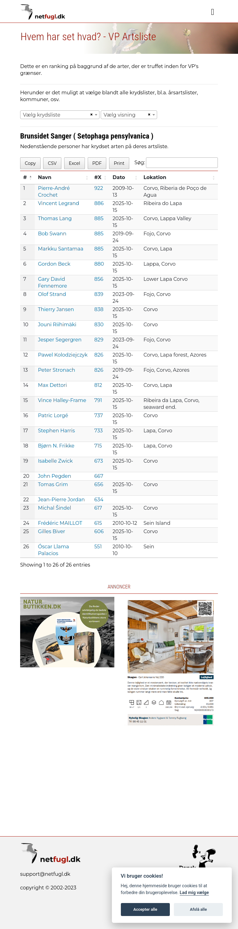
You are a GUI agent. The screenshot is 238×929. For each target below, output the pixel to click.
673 (98, 461)
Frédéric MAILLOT (60, 523)
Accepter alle (145, 909)
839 (98, 294)
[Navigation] (212, 12)
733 (98, 431)
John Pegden (54, 476)
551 (98, 547)
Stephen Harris (56, 431)
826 (98, 355)
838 (98, 309)
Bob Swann (52, 234)
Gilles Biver (51, 531)
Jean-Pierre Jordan (61, 500)
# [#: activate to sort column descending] (25, 177)
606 (99, 531)
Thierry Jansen (56, 309)
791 (98, 400)
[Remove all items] (90, 115)
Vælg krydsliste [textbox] (41, 115)
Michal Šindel (54, 508)
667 (98, 476)
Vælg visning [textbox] (119, 115)
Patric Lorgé (53, 415)
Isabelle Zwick (55, 461)
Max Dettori (52, 385)
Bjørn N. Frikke (56, 446)
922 (98, 188)
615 (98, 523)
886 (99, 203)
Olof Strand (52, 294)
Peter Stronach (56, 370)
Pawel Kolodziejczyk (62, 355)
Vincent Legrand (58, 203)
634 (98, 500)
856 (98, 279)
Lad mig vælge (194, 892)
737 (98, 415)
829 (98, 340)
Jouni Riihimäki (57, 325)
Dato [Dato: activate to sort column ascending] (118, 177)
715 (98, 446)
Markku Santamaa (60, 249)
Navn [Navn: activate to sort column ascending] (44, 177)
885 (98, 218)
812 (98, 385)
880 (99, 264)
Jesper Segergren (60, 340)
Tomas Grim (53, 484)
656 (98, 484)
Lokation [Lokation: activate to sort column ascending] (154, 177)
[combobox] (59, 114)
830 (99, 325)
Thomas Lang (55, 218)
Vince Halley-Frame (62, 400)
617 (98, 508)
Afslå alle (198, 909)
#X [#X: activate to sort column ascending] (97, 177)
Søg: (176, 162)
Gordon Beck (54, 264)
